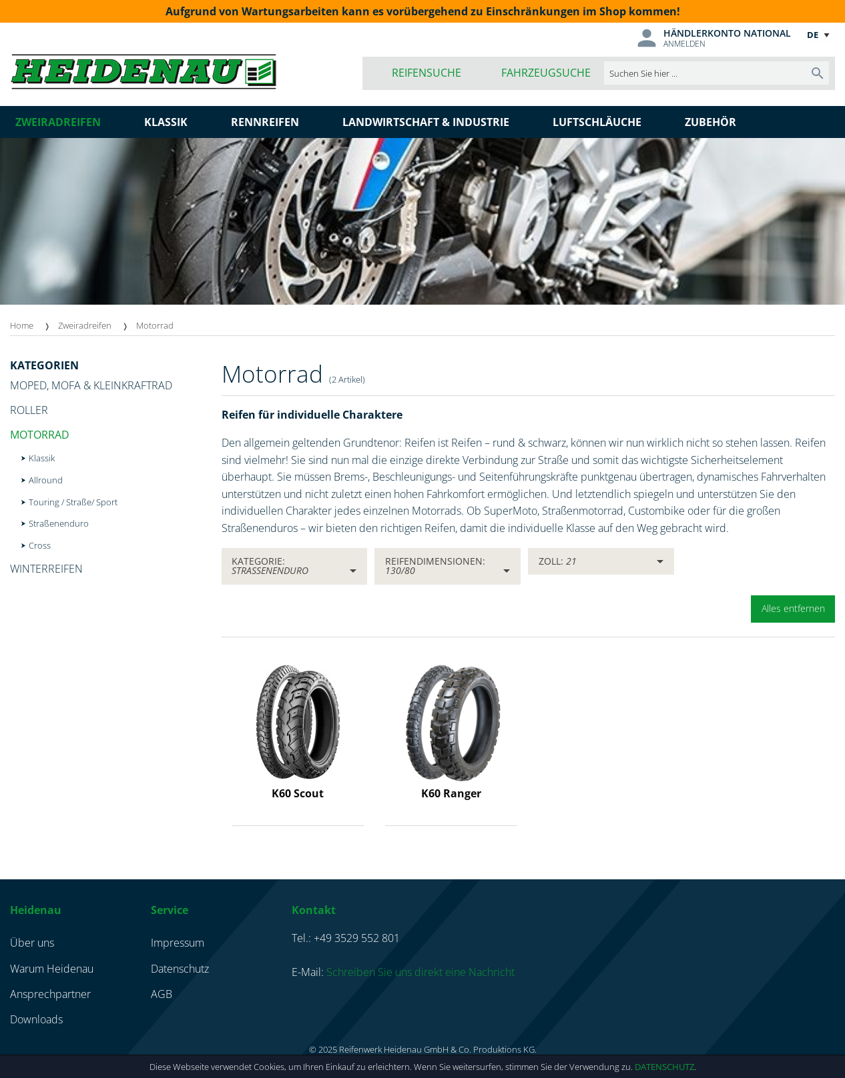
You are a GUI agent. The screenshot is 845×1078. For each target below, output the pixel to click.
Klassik (42, 458)
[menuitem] (34, 325)
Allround (46, 480)
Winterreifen (46, 568)
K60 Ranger (451, 793)
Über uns (32, 942)
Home (21, 325)
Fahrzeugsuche (546, 72)
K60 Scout (298, 793)
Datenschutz (664, 1067)
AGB (161, 994)
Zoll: (558, 561)
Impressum (177, 942)
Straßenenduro (59, 523)
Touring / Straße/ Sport (73, 502)
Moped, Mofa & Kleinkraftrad (91, 385)
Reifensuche (426, 72)
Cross (40, 545)
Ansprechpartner (50, 994)
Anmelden (684, 43)
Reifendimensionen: (435, 566)
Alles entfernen (793, 608)
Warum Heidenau (51, 968)
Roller (29, 410)
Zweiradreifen (84, 325)
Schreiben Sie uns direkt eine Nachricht (420, 972)
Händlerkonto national (727, 33)
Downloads (36, 1019)
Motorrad (155, 325)
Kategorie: (270, 566)
